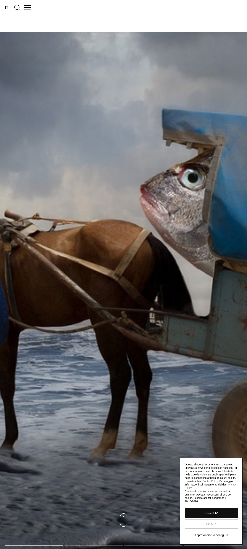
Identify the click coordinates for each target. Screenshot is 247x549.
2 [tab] (93, 545)
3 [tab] (153, 545)
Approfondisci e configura (211, 535)
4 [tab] (213, 545)
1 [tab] (34, 545)
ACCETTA (211, 512)
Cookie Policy (210, 481)
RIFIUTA (211, 523)
